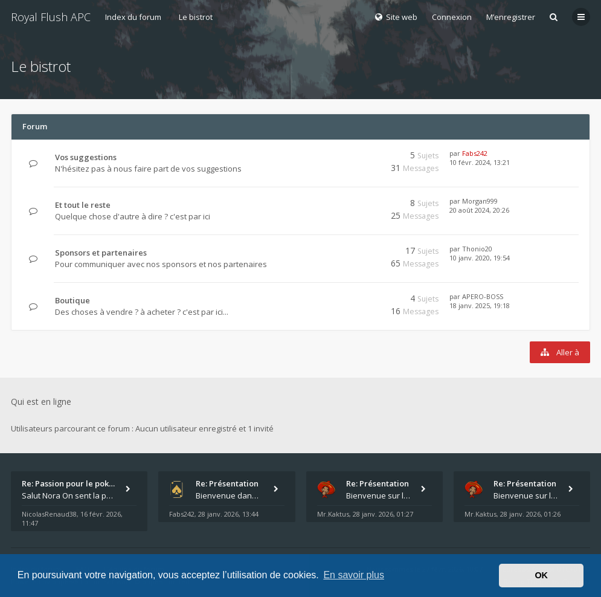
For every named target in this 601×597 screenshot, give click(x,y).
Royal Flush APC (51, 17)
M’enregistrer (510, 16)
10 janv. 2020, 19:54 (479, 257)
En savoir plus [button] (353, 575)
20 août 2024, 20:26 (479, 210)
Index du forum (133, 16)
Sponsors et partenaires (101, 252)
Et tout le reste (83, 204)
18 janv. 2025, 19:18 (479, 305)
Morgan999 (480, 200)
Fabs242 (474, 153)
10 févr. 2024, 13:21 (479, 162)
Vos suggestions (86, 157)
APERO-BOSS (482, 296)
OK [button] (541, 575)
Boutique (72, 300)
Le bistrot (196, 16)
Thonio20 (477, 248)
